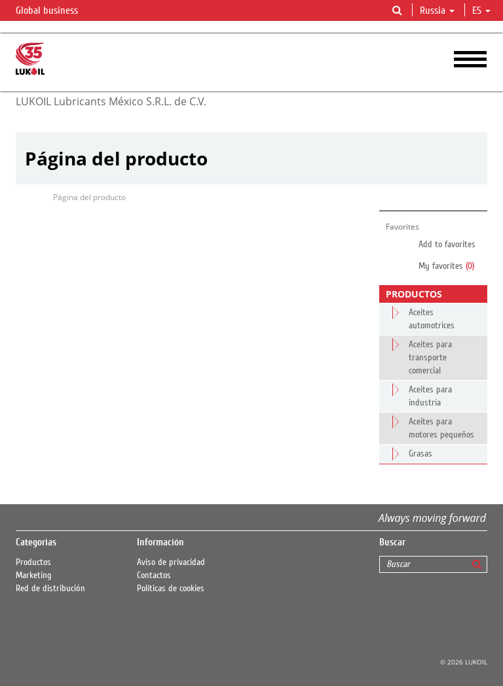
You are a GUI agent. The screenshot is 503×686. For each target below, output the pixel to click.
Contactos (154, 575)
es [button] (481, 10)
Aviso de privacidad (171, 562)
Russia (437, 10)
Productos (33, 562)
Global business (55, 11)
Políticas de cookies (170, 588)
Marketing (34, 575)
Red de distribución (50, 588)
